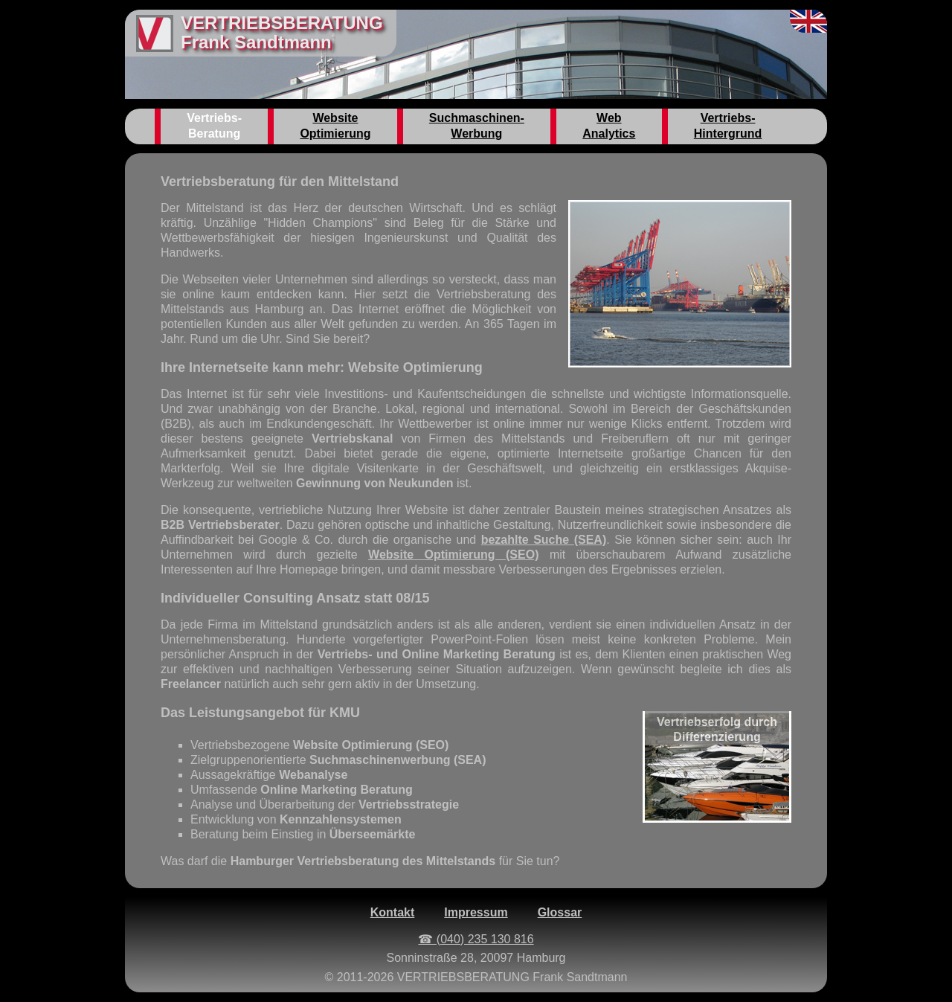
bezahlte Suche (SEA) (544, 539)
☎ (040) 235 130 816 (475, 939)
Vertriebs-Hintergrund (728, 126)
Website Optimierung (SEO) (453, 554)
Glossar (560, 912)
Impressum (475, 912)
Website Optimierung (335, 126)
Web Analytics (608, 126)
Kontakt (392, 912)
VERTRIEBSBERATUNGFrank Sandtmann (282, 32)
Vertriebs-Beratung (214, 126)
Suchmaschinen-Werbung (476, 126)
